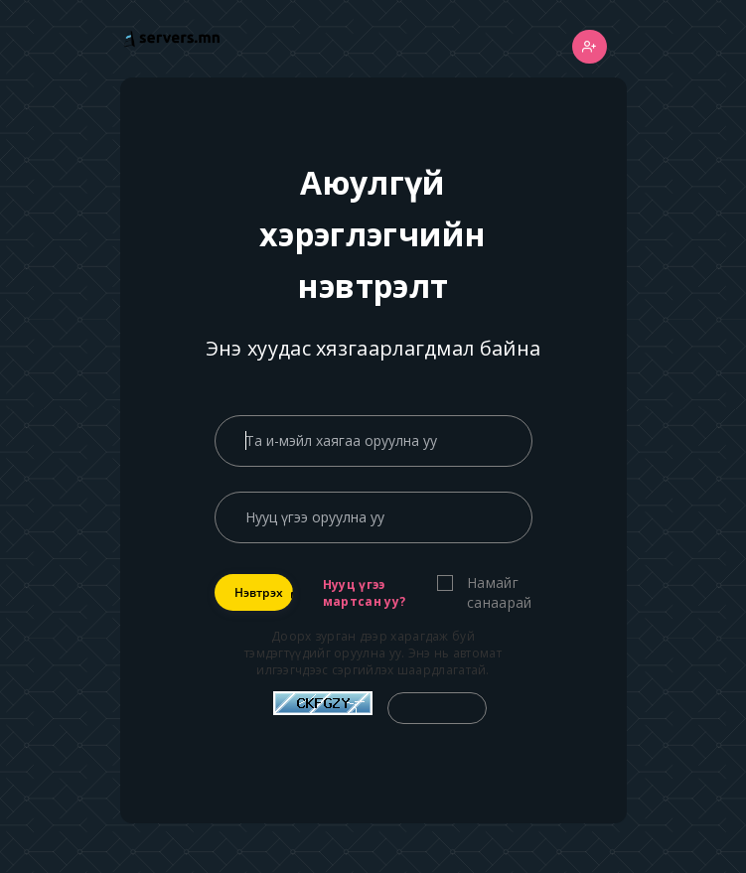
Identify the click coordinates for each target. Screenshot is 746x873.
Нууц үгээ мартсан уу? (364, 593)
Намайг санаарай (499, 592)
